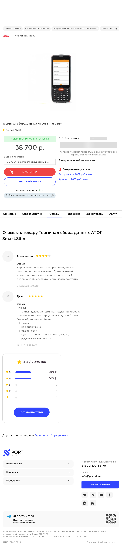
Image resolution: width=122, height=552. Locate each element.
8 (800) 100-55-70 (93, 466)
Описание (9, 214)
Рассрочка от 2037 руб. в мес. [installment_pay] (76, 174)
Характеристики (32, 214)
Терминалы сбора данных (51, 435)
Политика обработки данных (101, 542)
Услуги (113, 214)
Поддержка (73, 214)
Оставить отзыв (31, 412)
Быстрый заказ (29, 181)
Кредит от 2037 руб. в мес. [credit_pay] (74, 179)
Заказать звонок (100, 485)
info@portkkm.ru (92, 476)
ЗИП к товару (94, 214)
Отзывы (54, 214)
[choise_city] (98, 138)
